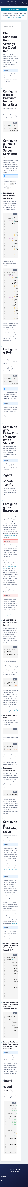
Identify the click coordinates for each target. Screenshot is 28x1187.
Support (3, 1176)
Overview (14, 923)
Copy (15, 122)
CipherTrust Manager (8, 26)
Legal (2, 1180)
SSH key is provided (10, 535)
